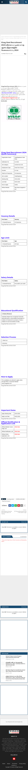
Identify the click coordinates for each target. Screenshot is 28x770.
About (8, 763)
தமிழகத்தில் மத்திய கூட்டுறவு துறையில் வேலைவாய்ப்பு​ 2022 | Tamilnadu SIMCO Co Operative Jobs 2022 (15, 664)
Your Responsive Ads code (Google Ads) (14, 721)
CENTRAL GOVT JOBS (20, 499)
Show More (24, 607)
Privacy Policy (22, 763)
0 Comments (23, 536)
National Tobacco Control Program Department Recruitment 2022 (13, 656)
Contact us (14, 765)
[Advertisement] (14, 19)
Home (2, 36)
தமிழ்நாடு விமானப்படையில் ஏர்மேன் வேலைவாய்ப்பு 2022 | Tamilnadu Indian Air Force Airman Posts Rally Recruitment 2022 (15, 677)
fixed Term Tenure (9, 36)
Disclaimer (14, 763)
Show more (24, 522)
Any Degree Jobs (10, 499)
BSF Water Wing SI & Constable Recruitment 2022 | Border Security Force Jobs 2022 (15, 670)
